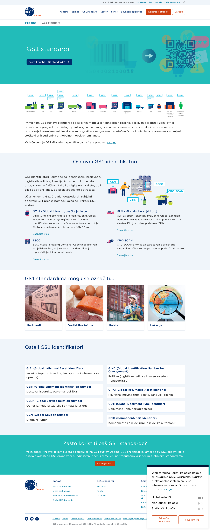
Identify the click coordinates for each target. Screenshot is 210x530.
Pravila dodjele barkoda (65, 495)
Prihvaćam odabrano (164, 519)
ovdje (168, 489)
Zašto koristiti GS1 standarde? (46, 62)
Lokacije (101, 495)
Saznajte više (41, 234)
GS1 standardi (105, 481)
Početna (30, 22)
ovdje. (111, 142)
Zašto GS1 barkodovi (63, 500)
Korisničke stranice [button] (158, 12)
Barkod (56, 481)
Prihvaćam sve (191, 520)
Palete (100, 491)
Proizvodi (102, 486)
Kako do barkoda (61, 486)
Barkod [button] (179, 12)
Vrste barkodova (61, 491)
